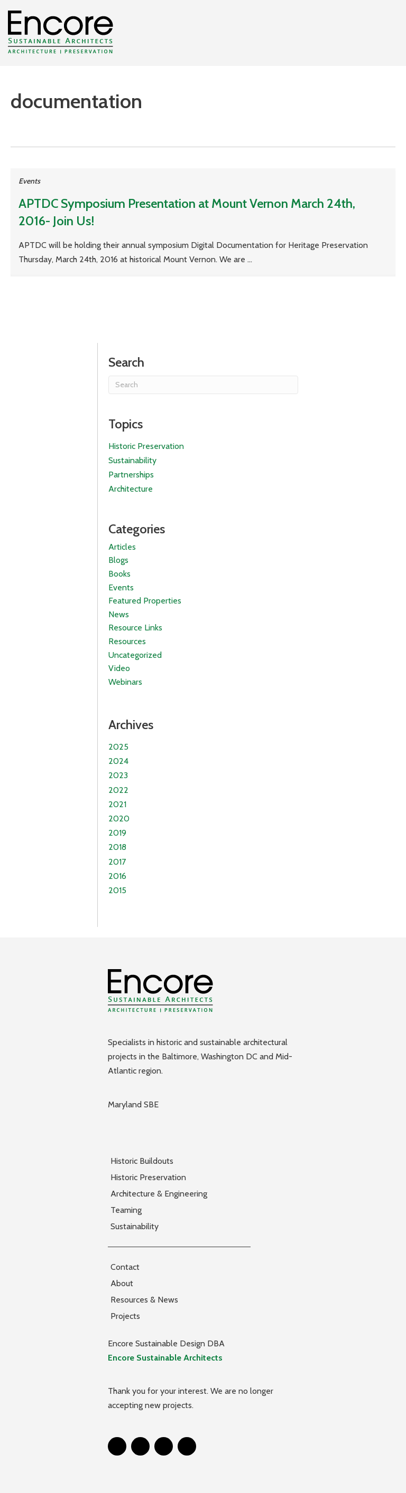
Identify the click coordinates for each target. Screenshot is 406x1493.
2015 (117, 890)
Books (119, 574)
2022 (118, 790)
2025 (118, 747)
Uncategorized (135, 655)
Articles (122, 547)
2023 (118, 775)
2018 (117, 847)
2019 (117, 833)
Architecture (130, 489)
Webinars (125, 682)
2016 (117, 876)
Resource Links (135, 628)
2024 (118, 761)
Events (29, 181)
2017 (117, 862)
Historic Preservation (146, 446)
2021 (117, 804)
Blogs (118, 560)
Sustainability (132, 460)
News (118, 614)
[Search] (203, 385)
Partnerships (131, 475)
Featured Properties (144, 601)
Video (119, 668)
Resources (127, 641)
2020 (119, 819)
